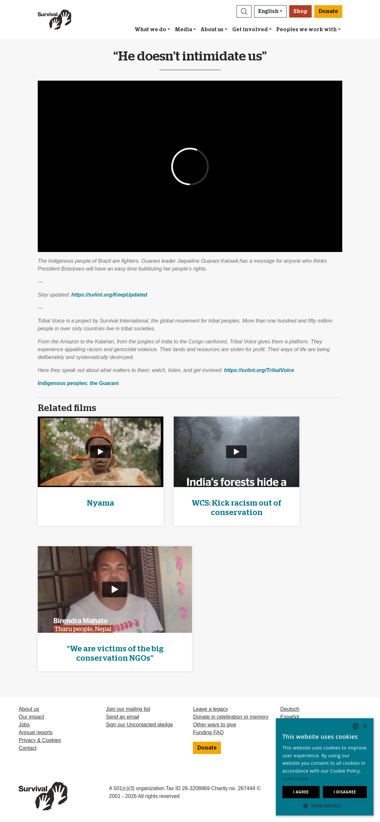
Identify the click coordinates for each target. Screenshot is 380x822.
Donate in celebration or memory (230, 717)
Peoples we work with (306, 29)
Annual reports (35, 732)
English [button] (268, 11)
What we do (150, 29)
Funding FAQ (208, 732)
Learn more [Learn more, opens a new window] (295, 779)
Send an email (122, 717)
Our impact (31, 717)
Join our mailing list (128, 709)
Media (183, 29)
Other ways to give (214, 724)
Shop (300, 11)
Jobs (24, 724)
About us (212, 29)
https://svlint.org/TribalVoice (259, 370)
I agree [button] (301, 792)
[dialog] (324, 766)
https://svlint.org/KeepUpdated (109, 295)
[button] (244, 11)
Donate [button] (328, 11)
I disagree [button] (344, 792)
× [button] (364, 726)
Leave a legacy (210, 709)
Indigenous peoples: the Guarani (78, 383)
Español (289, 717)
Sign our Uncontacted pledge (139, 724)
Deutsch (289, 709)
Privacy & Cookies (40, 740)
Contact (27, 748)
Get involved (250, 29)
